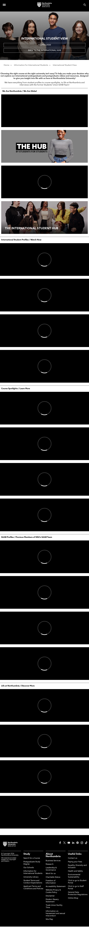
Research (49, 864)
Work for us (51, 874)
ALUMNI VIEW (44, 45)
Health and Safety (75, 871)
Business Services (53, 861)
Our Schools (28, 868)
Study (26, 854)
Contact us (72, 858)
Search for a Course (31, 858)
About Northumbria (53, 855)
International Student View (65, 65)
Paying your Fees (75, 862)
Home (6, 65)
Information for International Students (31, 65)
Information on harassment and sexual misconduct (55, 913)
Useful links (75, 854)
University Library (30, 877)
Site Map (49, 919)
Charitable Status (53, 877)
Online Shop (73, 898)
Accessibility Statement (56, 886)
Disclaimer (50, 896)
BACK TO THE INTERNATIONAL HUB (44, 50)
